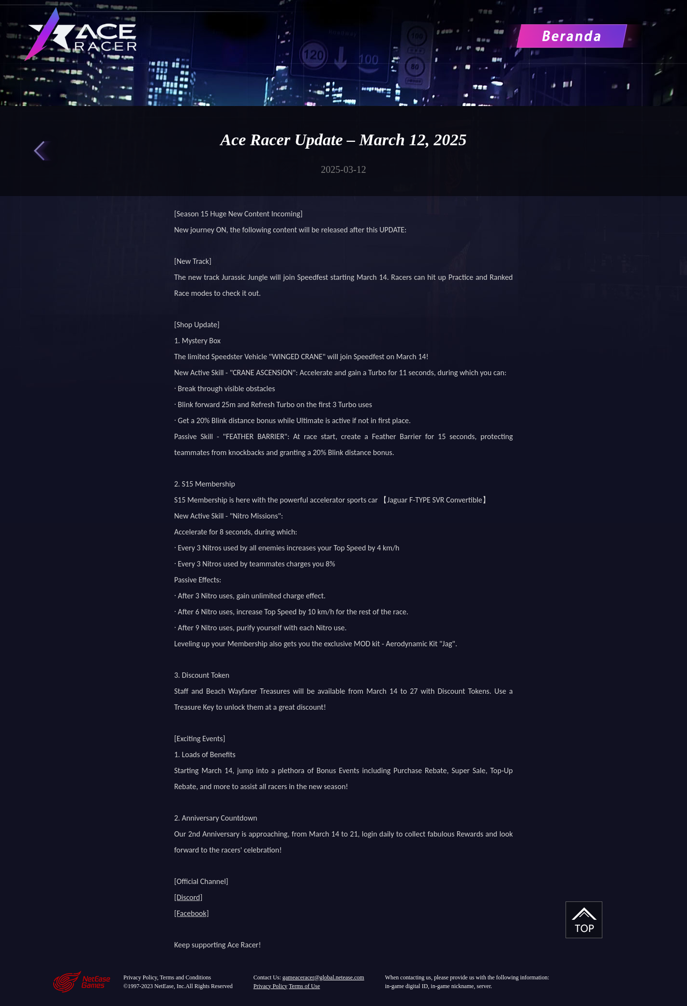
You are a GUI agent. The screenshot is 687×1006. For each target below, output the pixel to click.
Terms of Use (304, 986)
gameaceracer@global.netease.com (323, 977)
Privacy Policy (270, 986)
